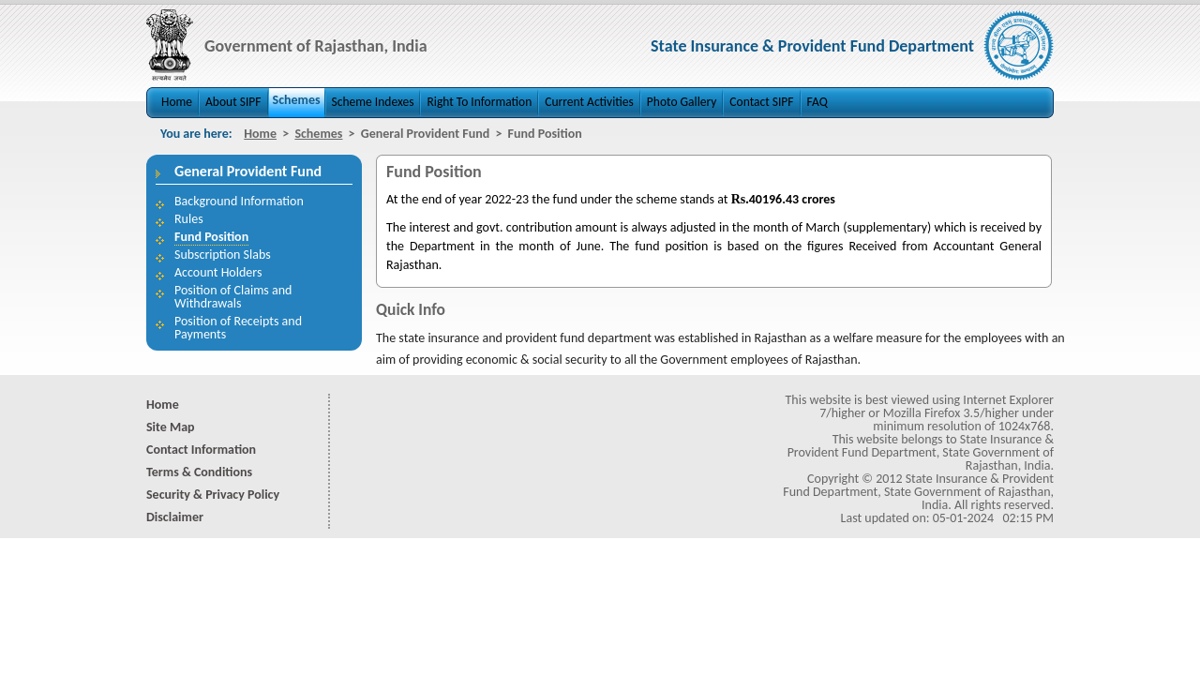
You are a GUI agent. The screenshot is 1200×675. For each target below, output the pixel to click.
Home (176, 102)
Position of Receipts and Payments (238, 327)
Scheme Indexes (373, 102)
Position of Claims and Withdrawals (233, 296)
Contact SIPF (761, 102)
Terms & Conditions (199, 472)
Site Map (170, 427)
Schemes (297, 100)
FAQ (817, 102)
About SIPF (233, 102)
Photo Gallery (682, 102)
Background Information (239, 201)
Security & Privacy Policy (212, 494)
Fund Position (211, 237)
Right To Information (479, 102)
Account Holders (218, 272)
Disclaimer (174, 517)
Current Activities (589, 102)
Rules (188, 219)
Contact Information (201, 450)
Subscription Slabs (222, 254)
